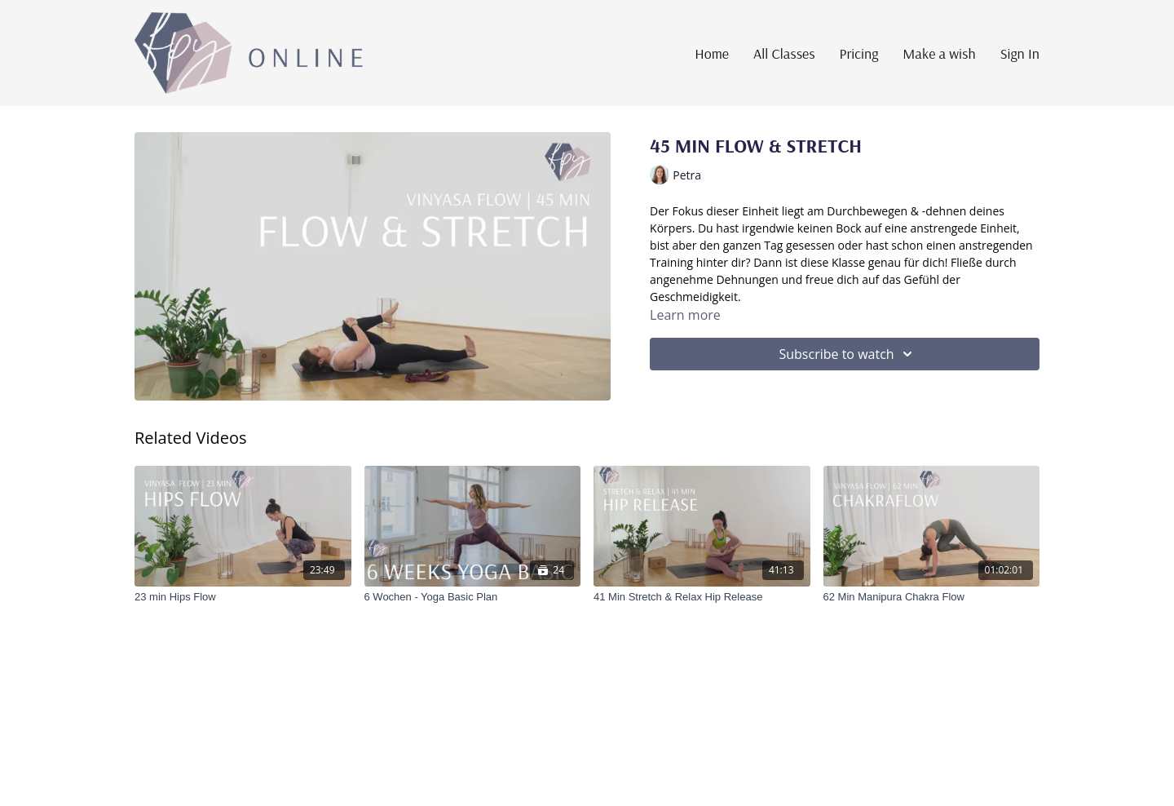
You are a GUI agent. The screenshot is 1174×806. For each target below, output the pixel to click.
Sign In (1019, 53)
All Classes (784, 53)
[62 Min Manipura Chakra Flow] (931, 597)
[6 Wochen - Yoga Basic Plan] (472, 597)
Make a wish (939, 53)
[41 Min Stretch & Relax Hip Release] (702, 597)
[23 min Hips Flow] (243, 597)
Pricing (859, 53)
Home (712, 53)
